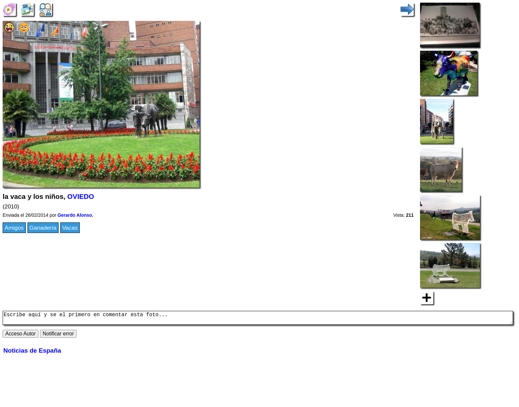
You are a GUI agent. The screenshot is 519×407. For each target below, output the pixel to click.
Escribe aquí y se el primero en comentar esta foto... (258, 319)
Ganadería (43, 227)
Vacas (70, 227)
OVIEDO (80, 196)
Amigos (14, 227)
